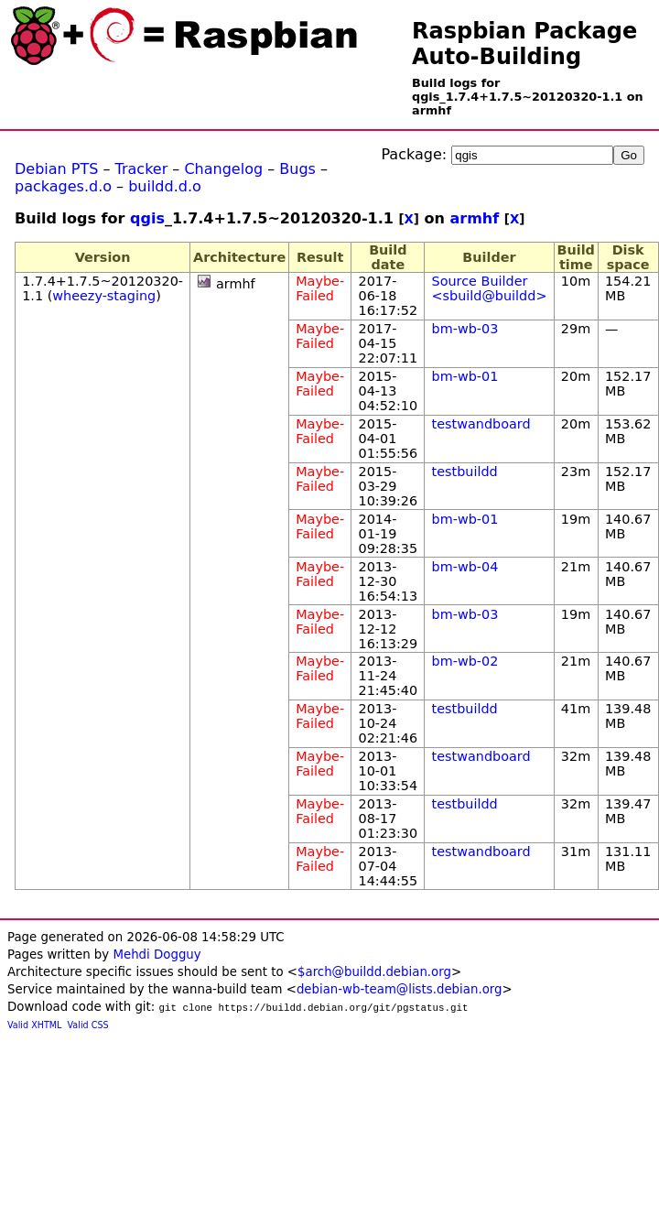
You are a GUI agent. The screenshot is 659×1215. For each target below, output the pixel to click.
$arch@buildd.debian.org (374, 972)
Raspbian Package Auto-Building (524, 44)
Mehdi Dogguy (156, 954)
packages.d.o (63, 186)
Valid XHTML (34, 1025)
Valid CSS (88, 1025)
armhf (474, 218)
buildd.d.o (164, 186)
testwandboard (481, 424)
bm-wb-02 (465, 661)
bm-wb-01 (465, 376)
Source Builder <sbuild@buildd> (489, 288)
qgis (147, 218)
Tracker (141, 169)
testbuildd (465, 471)
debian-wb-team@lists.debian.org (399, 989)
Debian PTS (56, 169)
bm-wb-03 (465, 328)
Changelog (223, 169)
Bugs (297, 169)
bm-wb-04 (465, 566)
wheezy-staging (104, 295)
